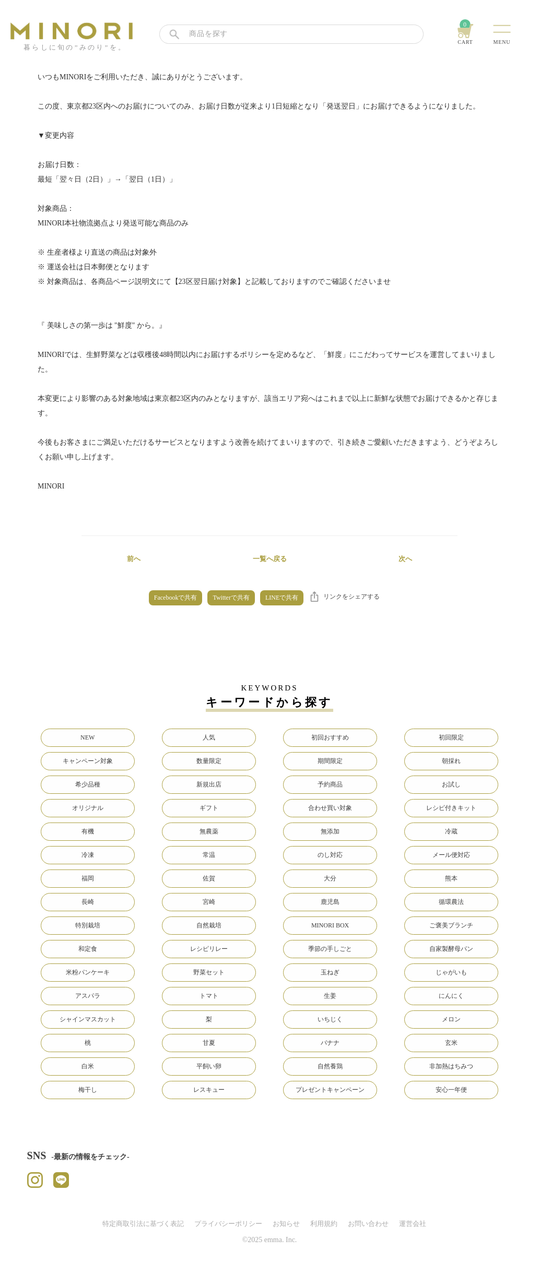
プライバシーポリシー (228, 1224)
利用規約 (323, 1224)
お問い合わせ (368, 1224)
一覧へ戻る (270, 559)
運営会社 (412, 1224)
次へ (405, 559)
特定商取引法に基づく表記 (143, 1224)
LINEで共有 (281, 597)
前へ (133, 559)
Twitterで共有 (231, 597)
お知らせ (286, 1224)
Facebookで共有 (175, 597)
